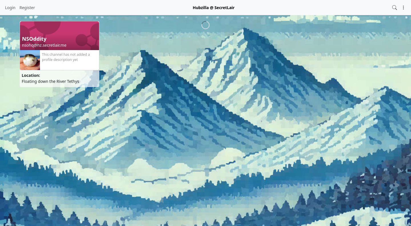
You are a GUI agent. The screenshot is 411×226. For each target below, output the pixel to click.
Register (27, 7)
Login (10, 7)
